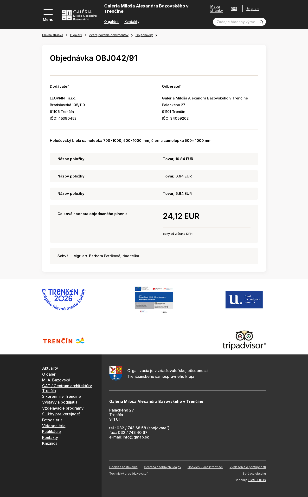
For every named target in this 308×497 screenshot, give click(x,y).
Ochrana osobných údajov (162, 467)
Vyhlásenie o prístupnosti (248, 467)
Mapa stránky (216, 9)
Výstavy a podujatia (59, 402)
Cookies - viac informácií (205, 467)
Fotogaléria (52, 420)
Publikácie (51, 431)
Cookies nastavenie (123, 467)
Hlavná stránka (52, 35)
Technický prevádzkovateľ (128, 473)
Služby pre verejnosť (61, 414)
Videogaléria (53, 425)
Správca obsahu (254, 473)
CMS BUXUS (257, 480)
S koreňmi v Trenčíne (61, 396)
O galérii (111, 22)
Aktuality (50, 368)
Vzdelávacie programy (62, 408)
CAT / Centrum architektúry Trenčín (67, 388)
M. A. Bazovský (56, 380)
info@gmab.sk (136, 437)
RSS (234, 9)
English (252, 9)
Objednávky (144, 35)
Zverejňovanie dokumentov (108, 35)
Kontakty (131, 22)
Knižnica (50, 443)
